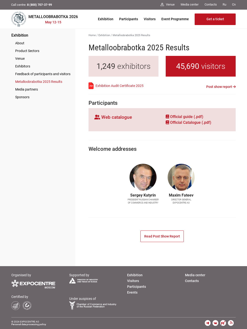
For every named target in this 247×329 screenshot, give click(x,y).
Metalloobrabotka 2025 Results (38, 82)
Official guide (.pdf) (184, 116)
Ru (224, 4)
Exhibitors (22, 66)
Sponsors (22, 97)
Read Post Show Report (162, 236)
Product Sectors (27, 51)
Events (132, 292)
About (19, 43)
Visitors (150, 19)
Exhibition (105, 19)
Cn (234, 4)
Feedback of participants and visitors (42, 74)
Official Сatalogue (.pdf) (188, 122)
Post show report (221, 87)
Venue (20, 58)
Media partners (26, 89)
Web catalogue (113, 117)
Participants (128, 19)
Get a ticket (215, 19)
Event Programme (175, 19)
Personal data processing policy (28, 324)
